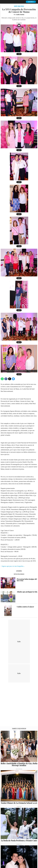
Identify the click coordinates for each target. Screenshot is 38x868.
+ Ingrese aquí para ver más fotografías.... (13, 566)
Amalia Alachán (20, 14)
